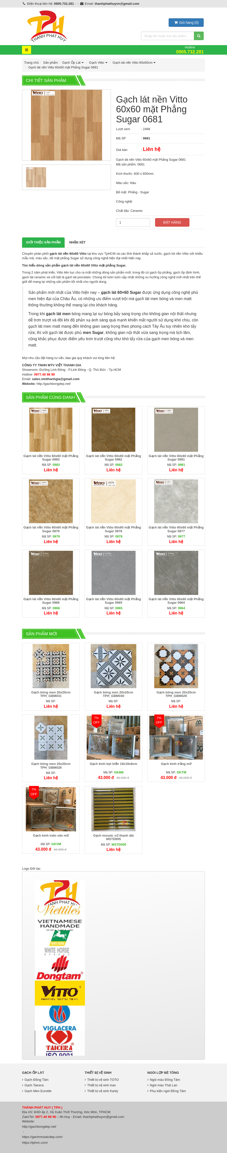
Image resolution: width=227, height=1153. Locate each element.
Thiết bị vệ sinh (98, 1073)
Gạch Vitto (98, 62)
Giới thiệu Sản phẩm (43, 242)
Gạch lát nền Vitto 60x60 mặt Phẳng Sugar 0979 (50, 529)
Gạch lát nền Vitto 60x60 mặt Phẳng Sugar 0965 (113, 600)
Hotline (190, 49)
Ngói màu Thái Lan (162, 1085)
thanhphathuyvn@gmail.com (117, 4)
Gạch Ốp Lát (73, 62)
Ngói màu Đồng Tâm (163, 1080)
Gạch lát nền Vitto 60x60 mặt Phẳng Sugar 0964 (176, 600)
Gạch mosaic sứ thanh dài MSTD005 (113, 837)
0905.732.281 (64, 4)
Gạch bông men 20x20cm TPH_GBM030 (113, 694)
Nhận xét (77, 242)
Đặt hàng (172, 222)
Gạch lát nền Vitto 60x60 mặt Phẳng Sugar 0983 (50, 457)
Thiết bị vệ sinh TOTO (102, 1080)
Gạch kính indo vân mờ (51, 835)
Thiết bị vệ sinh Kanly (101, 1091)
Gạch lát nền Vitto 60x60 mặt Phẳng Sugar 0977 (176, 529)
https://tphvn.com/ (35, 1142)
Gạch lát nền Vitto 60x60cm (135, 62)
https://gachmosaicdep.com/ (42, 1137)
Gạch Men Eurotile (36, 1091)
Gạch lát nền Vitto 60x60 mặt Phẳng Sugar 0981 (176, 457)
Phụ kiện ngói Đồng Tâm (166, 1091)
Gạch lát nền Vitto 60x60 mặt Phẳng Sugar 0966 (50, 600)
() (186, 23)
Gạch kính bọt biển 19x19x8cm (113, 764)
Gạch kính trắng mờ (176, 764)
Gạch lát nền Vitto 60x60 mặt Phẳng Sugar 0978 (113, 529)
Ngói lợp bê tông (163, 1073)
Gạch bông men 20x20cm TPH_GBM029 (176, 694)
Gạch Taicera (33, 1085)
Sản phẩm (50, 62)
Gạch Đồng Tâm (35, 1080)
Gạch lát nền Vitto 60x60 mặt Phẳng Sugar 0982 (113, 457)
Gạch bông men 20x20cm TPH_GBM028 (51, 765)
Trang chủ (31, 62)
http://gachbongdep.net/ (54, 384)
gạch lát (109, 292)
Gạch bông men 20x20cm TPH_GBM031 (51, 694)
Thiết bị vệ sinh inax (100, 1085)
